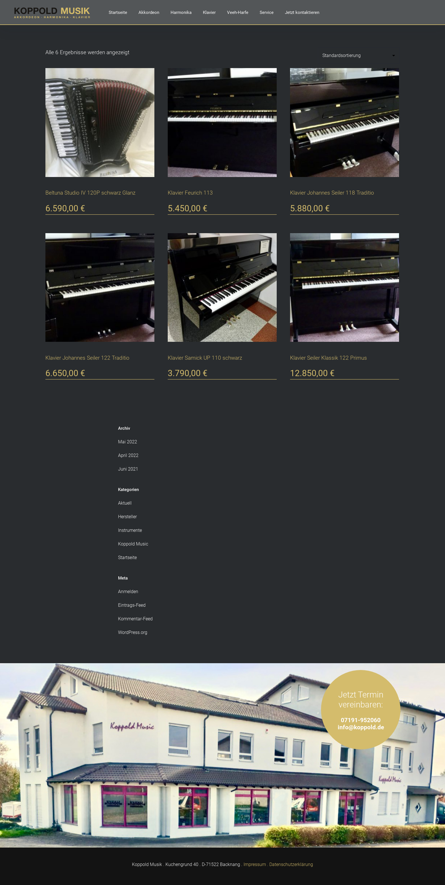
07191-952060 (361, 720)
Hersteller (127, 516)
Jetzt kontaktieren (302, 12)
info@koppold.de (361, 727)
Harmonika (181, 12)
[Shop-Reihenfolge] (359, 56)
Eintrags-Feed (132, 605)
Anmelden (128, 591)
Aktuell (125, 503)
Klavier (209, 12)
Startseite (118, 12)
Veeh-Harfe (237, 12)
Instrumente (130, 530)
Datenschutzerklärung (291, 864)
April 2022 (128, 455)
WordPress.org (132, 632)
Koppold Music (133, 544)
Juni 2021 (128, 469)
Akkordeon (148, 12)
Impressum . (256, 864)
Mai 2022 (127, 441)
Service (267, 12)
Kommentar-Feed (135, 618)
